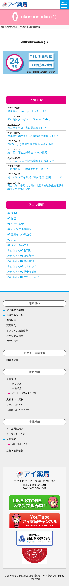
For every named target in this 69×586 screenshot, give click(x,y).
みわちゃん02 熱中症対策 (22, 271)
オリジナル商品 (14, 335)
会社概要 (11, 439)
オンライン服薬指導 (17, 330)
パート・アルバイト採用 (25, 393)
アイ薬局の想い (14, 428)
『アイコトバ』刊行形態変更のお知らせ (30, 160)
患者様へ (34, 303)
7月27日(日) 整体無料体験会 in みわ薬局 (30, 144)
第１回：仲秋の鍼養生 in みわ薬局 (27, 152)
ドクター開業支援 (35, 353)
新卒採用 (17, 383)
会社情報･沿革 (20, 444)
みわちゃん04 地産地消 (20, 261)
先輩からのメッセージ (18, 409)
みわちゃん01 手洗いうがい (23, 277)
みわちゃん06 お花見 (19, 250)
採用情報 (34, 371)
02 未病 (11, 239)
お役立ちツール (14, 315)
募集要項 (11, 378)
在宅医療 (11, 320)
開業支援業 (12, 359)
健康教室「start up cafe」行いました (28, 111)
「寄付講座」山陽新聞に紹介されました (30, 169)
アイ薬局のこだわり (17, 433)
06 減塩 (11, 218)
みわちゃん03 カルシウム (22, 266)
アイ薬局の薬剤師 (16, 310)
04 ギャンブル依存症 (19, 229)
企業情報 (34, 421)
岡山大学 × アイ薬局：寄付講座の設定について (34, 177)
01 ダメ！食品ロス (18, 245)
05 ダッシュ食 (15, 223)
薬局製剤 (11, 325)
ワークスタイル (14, 404)
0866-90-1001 (38, 484)
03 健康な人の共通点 (19, 234)
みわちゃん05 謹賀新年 (20, 255)
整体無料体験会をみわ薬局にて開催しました (33, 135)
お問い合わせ (13, 340)
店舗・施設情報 (14, 450)
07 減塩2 (12, 213)
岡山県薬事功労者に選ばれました (26, 127)
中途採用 (17, 388)
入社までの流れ (14, 399)
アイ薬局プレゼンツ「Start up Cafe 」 (29, 119)
